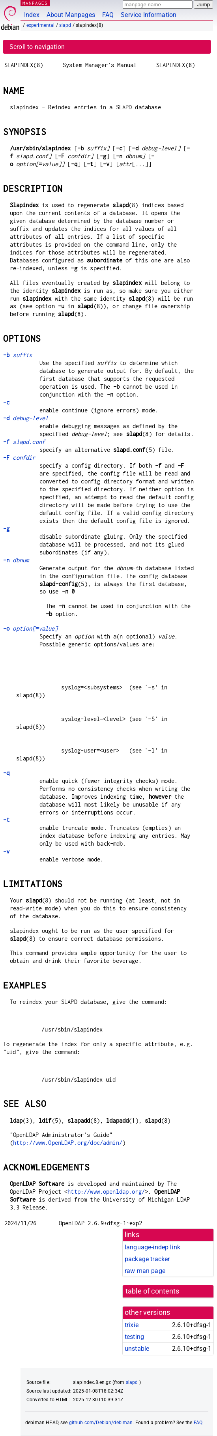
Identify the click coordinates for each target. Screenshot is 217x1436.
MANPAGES (35, 3)
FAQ (108, 15)
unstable (137, 1348)
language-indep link (152, 1247)
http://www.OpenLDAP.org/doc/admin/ (67, 1142)
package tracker (147, 1259)
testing (134, 1337)
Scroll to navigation (37, 47)
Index (31, 15)
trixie (131, 1325)
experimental (40, 25)
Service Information (148, 15)
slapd (65, 25)
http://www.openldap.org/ (106, 1191)
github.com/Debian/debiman (101, 1422)
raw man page (145, 1271)
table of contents (152, 1291)
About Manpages (71, 15)
